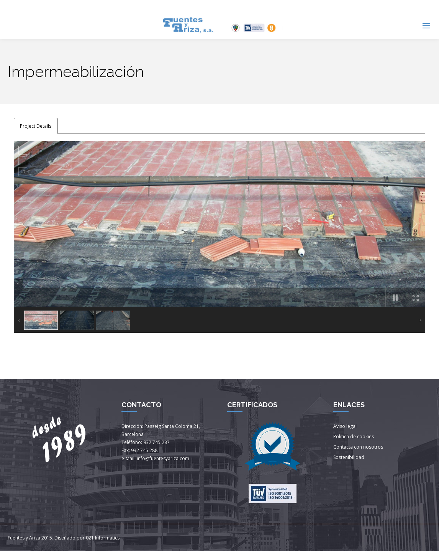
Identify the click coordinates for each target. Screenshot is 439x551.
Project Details (35, 126)
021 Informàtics (103, 538)
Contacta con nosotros (358, 447)
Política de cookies (353, 436)
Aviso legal (345, 426)
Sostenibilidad (348, 457)
